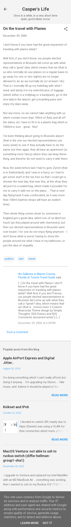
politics (9, 258)
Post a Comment (17, 332)
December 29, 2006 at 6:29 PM (36, 323)
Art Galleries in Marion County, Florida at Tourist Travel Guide (36, 275)
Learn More (29, 523)
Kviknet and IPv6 (16, 407)
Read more (59, 395)
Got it (47, 523)
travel (31, 258)
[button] (65, 29)
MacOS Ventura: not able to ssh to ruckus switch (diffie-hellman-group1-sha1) (30, 455)
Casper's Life (35, 9)
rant (21, 258)
